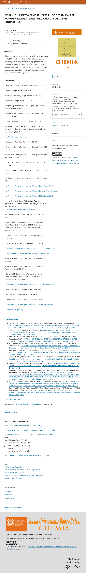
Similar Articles (11, 319)
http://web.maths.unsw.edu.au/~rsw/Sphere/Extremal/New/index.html (31, 191)
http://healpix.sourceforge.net (15, 137)
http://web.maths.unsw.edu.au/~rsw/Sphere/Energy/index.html (28, 186)
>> (19, 399)
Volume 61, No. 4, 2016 (27, 8)
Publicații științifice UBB (13, 478)
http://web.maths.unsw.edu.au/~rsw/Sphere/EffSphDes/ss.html (28, 196)
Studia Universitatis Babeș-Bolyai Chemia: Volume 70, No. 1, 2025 (44, 378)
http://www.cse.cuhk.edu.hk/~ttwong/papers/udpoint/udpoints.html (30, 248)
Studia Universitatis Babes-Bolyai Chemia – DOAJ (23, 426)
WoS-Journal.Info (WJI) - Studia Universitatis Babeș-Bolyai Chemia (29, 434)
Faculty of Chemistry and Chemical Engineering (22, 470)
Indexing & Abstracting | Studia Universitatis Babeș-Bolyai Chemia (29, 430)
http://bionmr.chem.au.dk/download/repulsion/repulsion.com (27, 253)
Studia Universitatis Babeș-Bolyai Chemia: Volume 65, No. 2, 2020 (49, 341)
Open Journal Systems (12, 507)
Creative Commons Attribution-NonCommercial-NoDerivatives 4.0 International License (65, 160)
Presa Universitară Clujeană (14, 473)
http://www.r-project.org (13, 310)
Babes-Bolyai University (13, 467)
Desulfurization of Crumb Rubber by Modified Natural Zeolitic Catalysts (36, 359)
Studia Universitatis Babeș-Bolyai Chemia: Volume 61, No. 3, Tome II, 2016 (50, 386)
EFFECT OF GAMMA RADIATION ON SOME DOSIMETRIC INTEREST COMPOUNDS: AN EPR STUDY (43, 351)
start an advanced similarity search (28, 404)
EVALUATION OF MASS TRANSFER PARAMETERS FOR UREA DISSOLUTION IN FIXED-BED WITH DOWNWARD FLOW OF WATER (44, 383)
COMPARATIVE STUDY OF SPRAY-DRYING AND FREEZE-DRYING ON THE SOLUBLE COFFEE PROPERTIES (43, 331)
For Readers (8, 491)
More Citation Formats (61, 115)
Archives (14, 8)
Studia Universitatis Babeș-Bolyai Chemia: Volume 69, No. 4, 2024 (51, 328)
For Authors (8, 495)
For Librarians (9, 498)
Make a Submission (11, 413)
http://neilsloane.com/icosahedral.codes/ (20, 209)
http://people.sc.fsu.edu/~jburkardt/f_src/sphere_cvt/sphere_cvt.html (30, 284)
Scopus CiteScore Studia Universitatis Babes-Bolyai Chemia (26, 455)
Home (6, 8)
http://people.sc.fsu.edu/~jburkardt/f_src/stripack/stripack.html (28, 304)
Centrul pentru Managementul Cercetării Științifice (23, 475)
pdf (57, 76)
